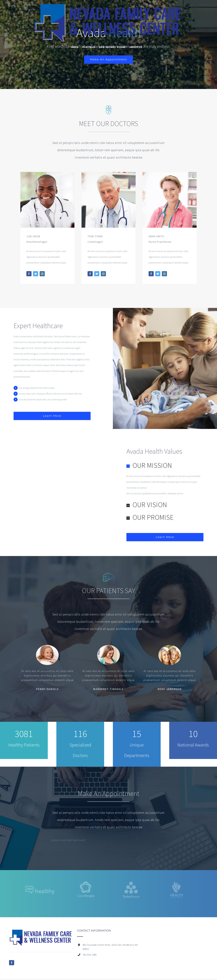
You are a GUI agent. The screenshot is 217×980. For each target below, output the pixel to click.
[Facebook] (11, 962)
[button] (165, 465)
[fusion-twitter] (35, 273)
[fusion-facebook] (28, 273)
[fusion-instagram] (42, 273)
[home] (40, 932)
